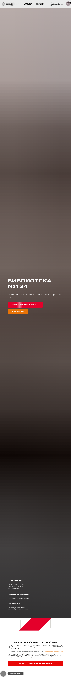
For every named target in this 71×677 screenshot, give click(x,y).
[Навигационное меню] (68, 3)
